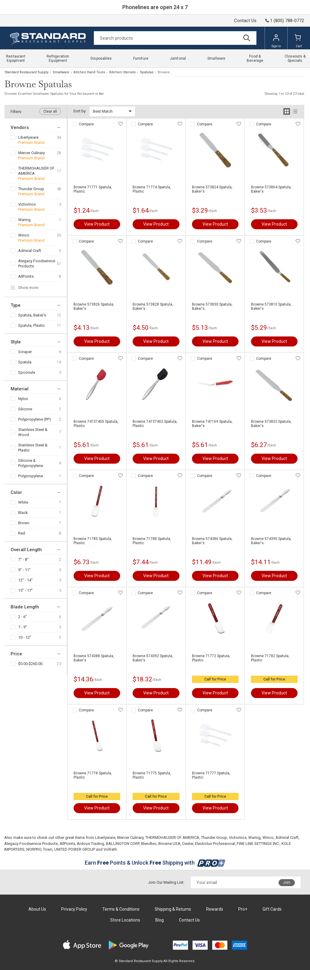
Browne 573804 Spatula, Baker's (271, 189)
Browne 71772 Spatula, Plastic (211, 658)
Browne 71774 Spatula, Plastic (152, 189)
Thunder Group (31, 189)
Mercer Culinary (31, 153)
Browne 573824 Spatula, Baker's (212, 189)
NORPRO (33, 849)
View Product (97, 224)
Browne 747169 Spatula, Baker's (212, 423)
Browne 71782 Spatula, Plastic (270, 658)
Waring (24, 219)
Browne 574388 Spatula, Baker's (94, 658)
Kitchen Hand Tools (89, 72)
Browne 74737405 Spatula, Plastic (96, 423)
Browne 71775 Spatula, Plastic (152, 775)
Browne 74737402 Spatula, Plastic (155, 423)
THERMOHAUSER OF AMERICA (36, 171)
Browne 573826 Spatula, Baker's (94, 306)
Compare (86, 124)
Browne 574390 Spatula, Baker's (271, 541)
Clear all (50, 111)
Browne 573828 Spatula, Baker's (153, 306)
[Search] (175, 38)
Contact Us (245, 20)
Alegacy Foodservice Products (36, 263)
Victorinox (27, 204)
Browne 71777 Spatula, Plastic (211, 775)
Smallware (61, 72)
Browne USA (169, 843)
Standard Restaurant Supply (26, 72)
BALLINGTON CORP (122, 843)
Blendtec (149, 843)
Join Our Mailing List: (166, 882)
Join (286, 882)
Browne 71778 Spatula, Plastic (93, 775)
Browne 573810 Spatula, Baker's (271, 306)
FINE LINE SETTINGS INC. (258, 843)
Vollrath (110, 849)
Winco (23, 235)
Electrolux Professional (215, 843)
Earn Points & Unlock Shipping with (155, 862)
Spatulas (146, 72)
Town (47, 849)
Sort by (79, 111)
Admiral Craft (29, 250)
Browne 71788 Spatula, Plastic (152, 541)
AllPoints (26, 276)
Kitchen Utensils (122, 72)
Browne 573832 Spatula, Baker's (271, 423)
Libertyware (28, 137)
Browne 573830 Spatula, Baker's (212, 306)
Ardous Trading (90, 843)
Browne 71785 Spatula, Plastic (93, 541)
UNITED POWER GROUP (74, 849)
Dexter (187, 843)
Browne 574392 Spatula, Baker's (153, 658)
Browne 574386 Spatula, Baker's (212, 541)
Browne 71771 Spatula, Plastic (93, 189)
